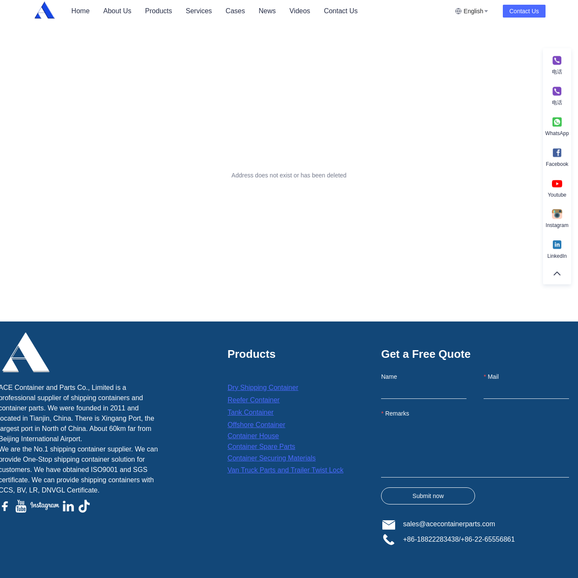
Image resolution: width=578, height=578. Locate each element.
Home (80, 11)
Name (389, 376)
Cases (235, 11)
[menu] (260, 11)
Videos (299, 11)
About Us (117, 11)
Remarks (397, 413)
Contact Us (341, 11)
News (267, 11)
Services (199, 11)
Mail (493, 376)
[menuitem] (81, 11)
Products (158, 11)
